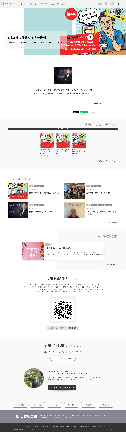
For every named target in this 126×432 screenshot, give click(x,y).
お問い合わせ (37, 405)
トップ (23, 4)
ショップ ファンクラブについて (63, 358)
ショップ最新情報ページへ (109, 264)
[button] (96, 112)
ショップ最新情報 (55, 4)
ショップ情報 (20, 405)
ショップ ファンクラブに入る (62, 388)
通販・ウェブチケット (44, 4)
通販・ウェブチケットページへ (108, 161)
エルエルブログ (66, 4)
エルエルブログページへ (110, 222)
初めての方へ (33, 4)
